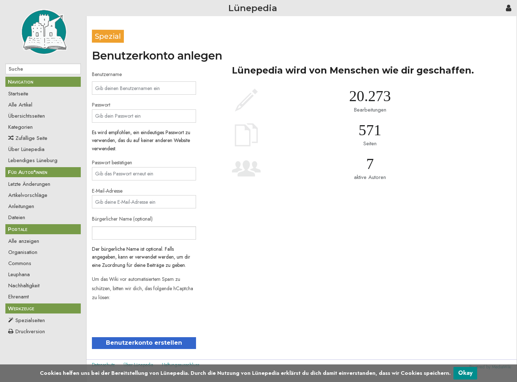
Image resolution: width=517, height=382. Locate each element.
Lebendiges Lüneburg (32, 160)
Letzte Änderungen (29, 184)
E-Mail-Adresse (107, 190)
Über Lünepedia (26, 149)
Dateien (16, 217)
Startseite (18, 94)
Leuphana (19, 274)
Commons (19, 263)
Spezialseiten (30, 320)
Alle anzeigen (23, 241)
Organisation (22, 252)
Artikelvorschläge (27, 195)
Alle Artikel (20, 105)
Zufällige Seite (31, 138)
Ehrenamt (18, 297)
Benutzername (107, 74)
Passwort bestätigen (112, 162)
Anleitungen (21, 206)
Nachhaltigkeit (23, 285)
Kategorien (20, 127)
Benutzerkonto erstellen (144, 342)
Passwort (101, 104)
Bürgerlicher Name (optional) (122, 218)
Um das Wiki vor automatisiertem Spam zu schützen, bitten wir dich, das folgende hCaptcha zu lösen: (142, 288)
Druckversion (30, 331)
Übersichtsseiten (26, 116)
